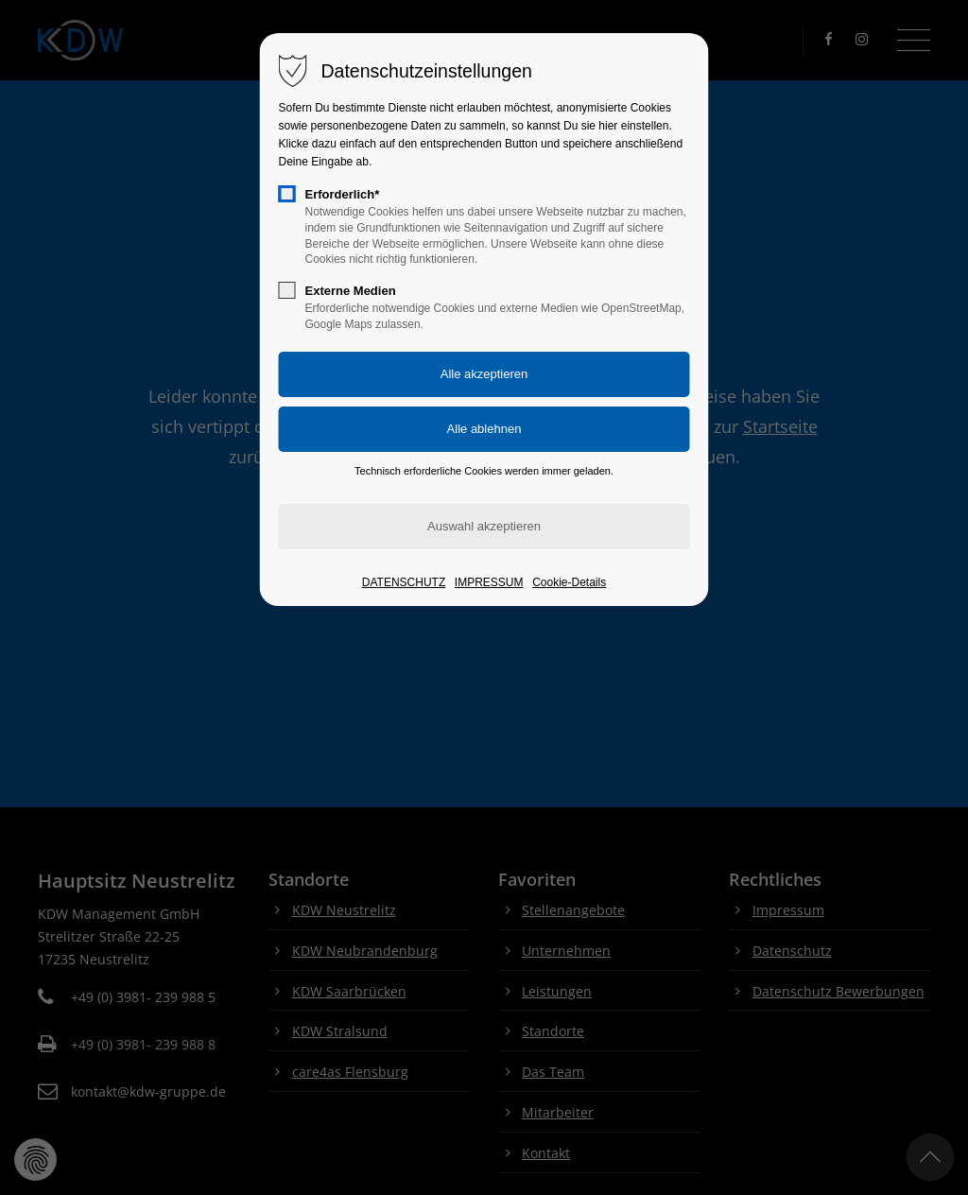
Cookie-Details (569, 582)
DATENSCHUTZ (403, 582)
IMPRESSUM (489, 582)
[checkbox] (287, 193)
